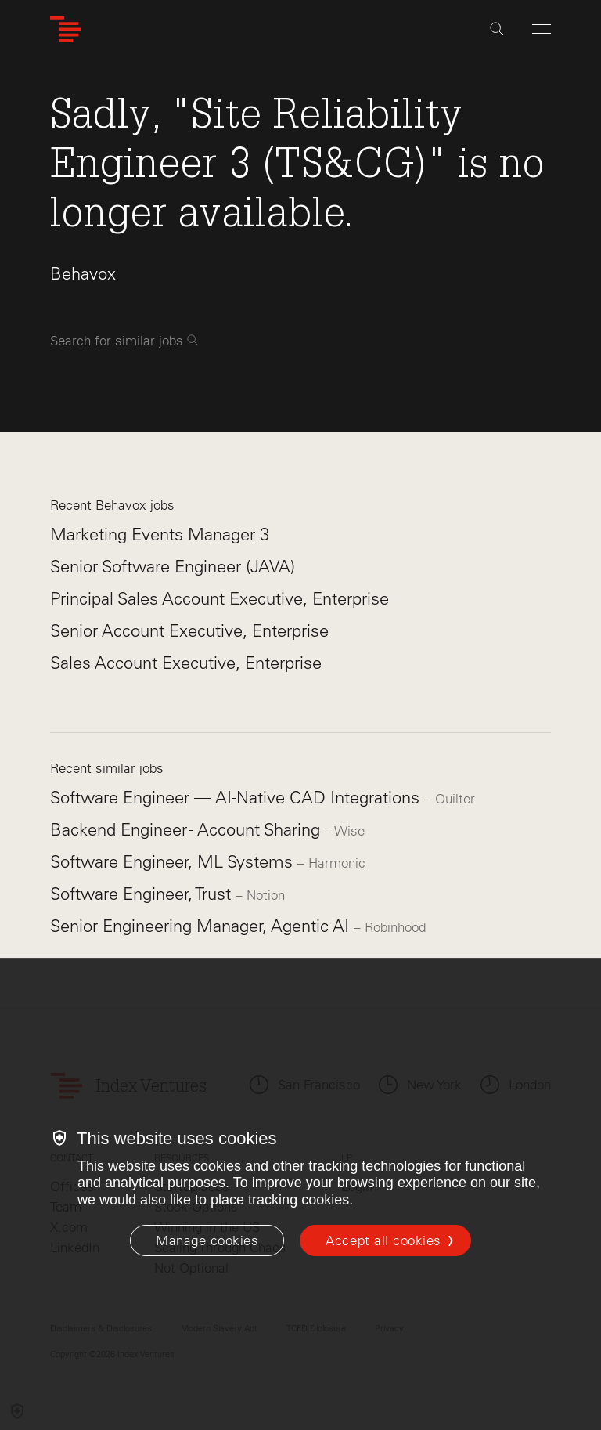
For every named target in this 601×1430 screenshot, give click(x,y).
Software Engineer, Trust (143, 894)
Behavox (83, 273)
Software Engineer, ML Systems (173, 861)
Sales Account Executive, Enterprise (186, 662)
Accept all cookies (383, 1240)
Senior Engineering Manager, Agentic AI (202, 926)
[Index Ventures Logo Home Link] (65, 29)
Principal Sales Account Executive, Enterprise (219, 598)
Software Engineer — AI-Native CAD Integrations (237, 797)
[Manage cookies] (207, 1240)
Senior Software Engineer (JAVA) (172, 566)
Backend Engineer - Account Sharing (187, 829)
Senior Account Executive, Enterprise (189, 630)
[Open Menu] (541, 29)
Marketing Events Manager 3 (159, 534)
